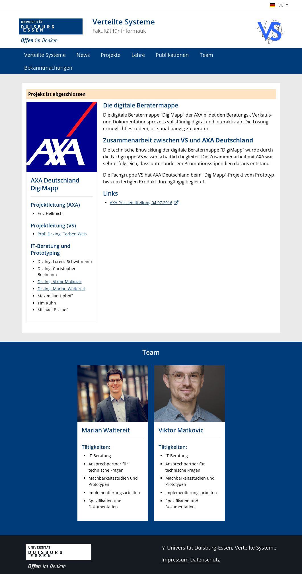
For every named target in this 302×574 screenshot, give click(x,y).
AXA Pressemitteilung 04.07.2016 (141, 202)
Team (206, 54)
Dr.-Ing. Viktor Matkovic (60, 281)
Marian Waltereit (106, 430)
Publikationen (172, 54)
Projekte (110, 54)
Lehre (138, 54)
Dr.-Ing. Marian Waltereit (61, 288)
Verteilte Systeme (45, 54)
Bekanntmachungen (48, 67)
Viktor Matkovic (181, 430)
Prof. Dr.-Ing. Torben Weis (62, 234)
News (83, 54)
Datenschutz (205, 559)
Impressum (175, 559)
